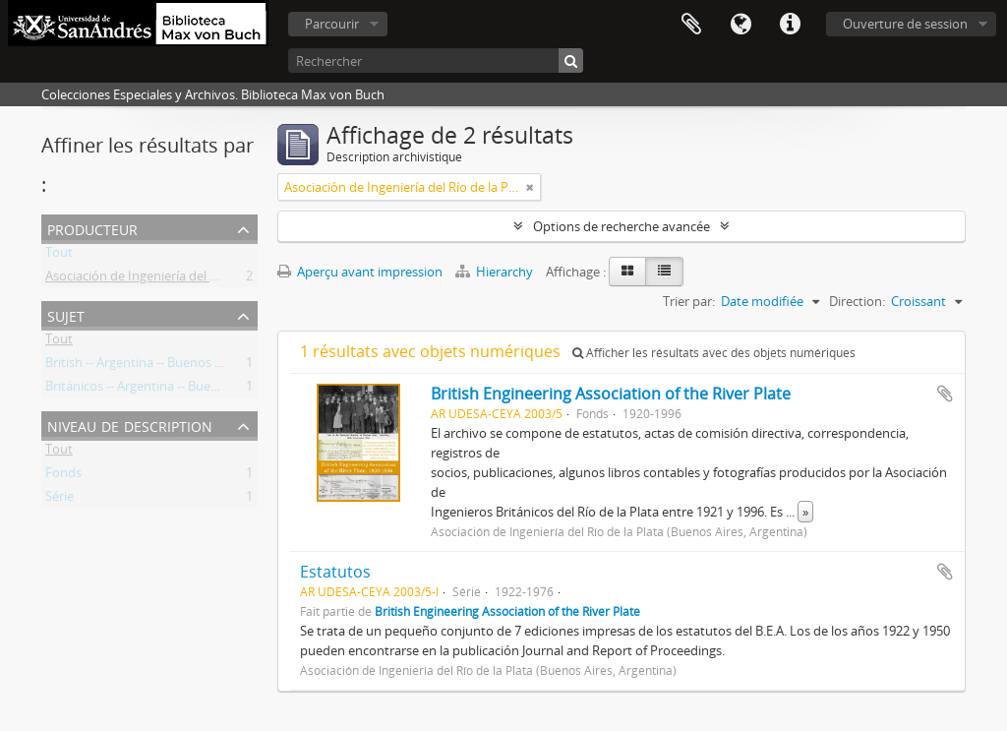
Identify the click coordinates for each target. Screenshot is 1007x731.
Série (59, 500)
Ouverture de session (905, 23)
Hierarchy (495, 271)
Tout (59, 256)
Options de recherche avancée (621, 226)
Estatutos (335, 571)
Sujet (66, 314)
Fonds (63, 476)
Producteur (92, 227)
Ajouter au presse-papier (945, 393)
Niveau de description (129, 424)
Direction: (857, 301)
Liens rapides (789, 24)
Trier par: (689, 301)
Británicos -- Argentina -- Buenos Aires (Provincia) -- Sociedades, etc (238, 389)
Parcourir (332, 23)
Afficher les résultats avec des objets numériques (714, 352)
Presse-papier (691, 24)
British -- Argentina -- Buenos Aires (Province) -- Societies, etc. (220, 366)
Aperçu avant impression (360, 271)
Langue (740, 24)
